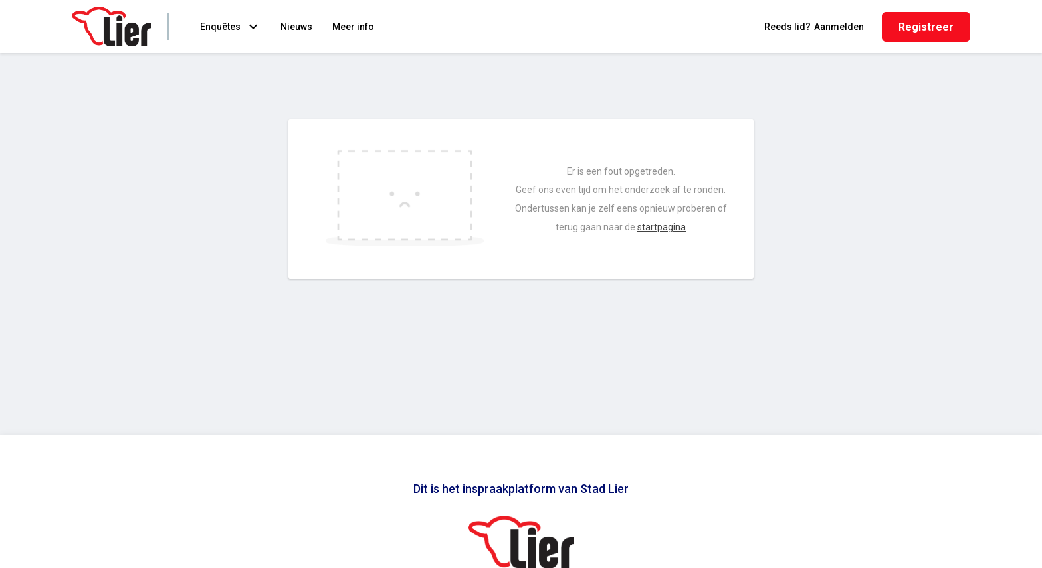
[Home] (111, 26)
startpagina (661, 227)
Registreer (926, 27)
